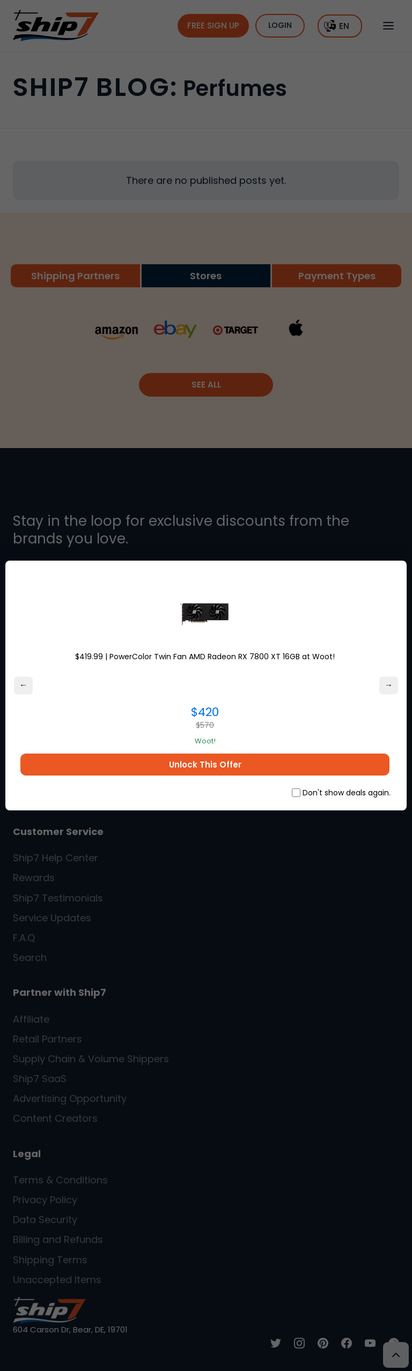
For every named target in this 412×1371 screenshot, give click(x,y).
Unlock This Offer (205, 764)
